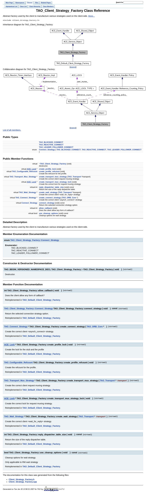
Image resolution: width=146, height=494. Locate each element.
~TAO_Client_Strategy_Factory (52, 164)
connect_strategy (46, 203)
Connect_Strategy (47, 150)
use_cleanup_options (48, 214)
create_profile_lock (47, 169)
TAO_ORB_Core (69, 198)
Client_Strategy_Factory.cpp (23, 481)
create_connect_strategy (50, 198)
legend (73, 67)
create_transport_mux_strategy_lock (55, 182)
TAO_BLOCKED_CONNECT (51, 142)
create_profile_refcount (49, 172)
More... (91, 16)
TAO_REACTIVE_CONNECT (51, 145)
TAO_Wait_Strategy (27, 193)
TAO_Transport (74, 177)
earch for (120, 2)
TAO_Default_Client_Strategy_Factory (41, 300)
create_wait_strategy (48, 193)
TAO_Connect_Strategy (25, 198)
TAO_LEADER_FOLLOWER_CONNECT (56, 147)
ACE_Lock (31, 169)
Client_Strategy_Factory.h (21, 479)
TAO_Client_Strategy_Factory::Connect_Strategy (34, 240)
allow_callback (45, 208)
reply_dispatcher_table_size (51, 187)
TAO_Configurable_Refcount (24, 172)
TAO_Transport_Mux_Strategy (23, 177)
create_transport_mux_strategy (53, 177)
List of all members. (12, 130)
